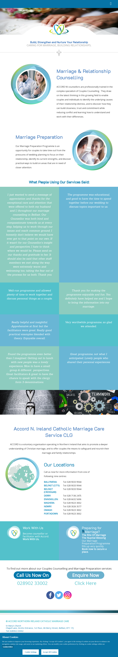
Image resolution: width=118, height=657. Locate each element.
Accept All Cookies (50, 652)
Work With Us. (31, 539)
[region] (59, 645)
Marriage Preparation (39, 137)
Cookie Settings (31, 652)
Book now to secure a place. (94, 550)
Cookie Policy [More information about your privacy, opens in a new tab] (8, 647)
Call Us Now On (32, 575)
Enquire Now (85, 575)
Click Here (85, 583)
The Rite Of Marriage (94, 535)
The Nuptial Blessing (94, 537)
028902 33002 (32, 583)
